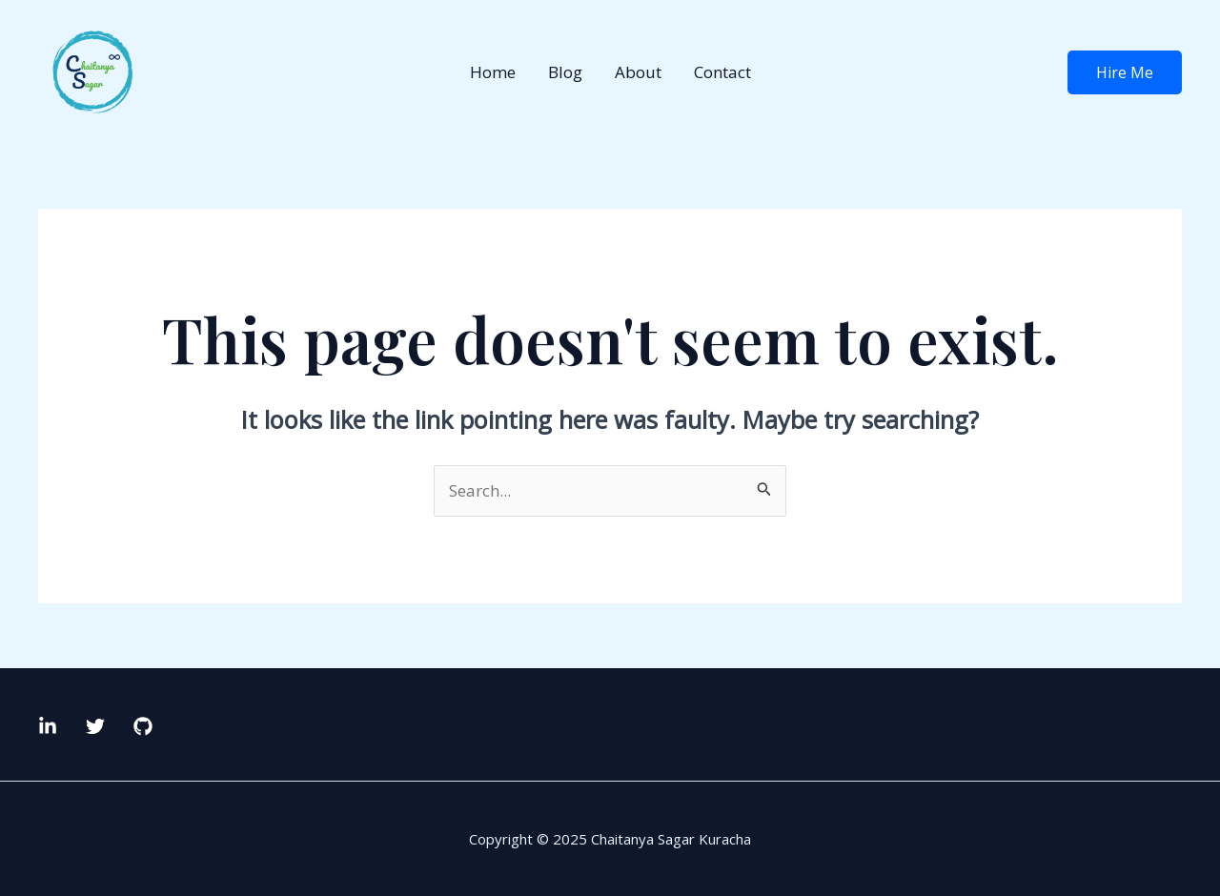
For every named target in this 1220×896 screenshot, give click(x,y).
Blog (565, 72)
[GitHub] (142, 726)
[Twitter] (95, 726)
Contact (722, 72)
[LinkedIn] (47, 726)
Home (493, 72)
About (638, 72)
